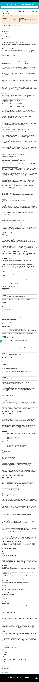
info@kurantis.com (5, 672)
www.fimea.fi (9, 392)
